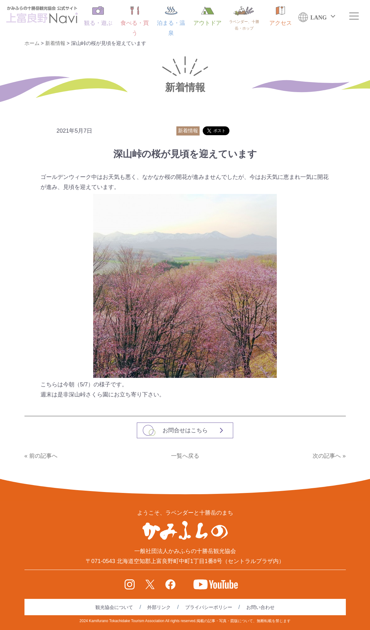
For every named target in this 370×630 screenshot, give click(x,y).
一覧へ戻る (185, 456)
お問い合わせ (260, 607)
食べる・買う (135, 21)
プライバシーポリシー (208, 607)
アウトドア (207, 16)
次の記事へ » (329, 456)
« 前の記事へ (40, 456)
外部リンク (159, 607)
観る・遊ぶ (98, 16)
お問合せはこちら (185, 430)
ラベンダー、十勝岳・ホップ (244, 18)
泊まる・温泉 (171, 21)
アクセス (280, 16)
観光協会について (114, 607)
